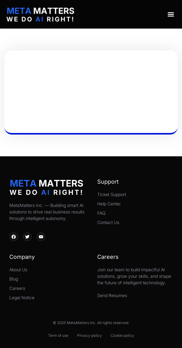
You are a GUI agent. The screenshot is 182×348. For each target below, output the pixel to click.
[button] (171, 14)
